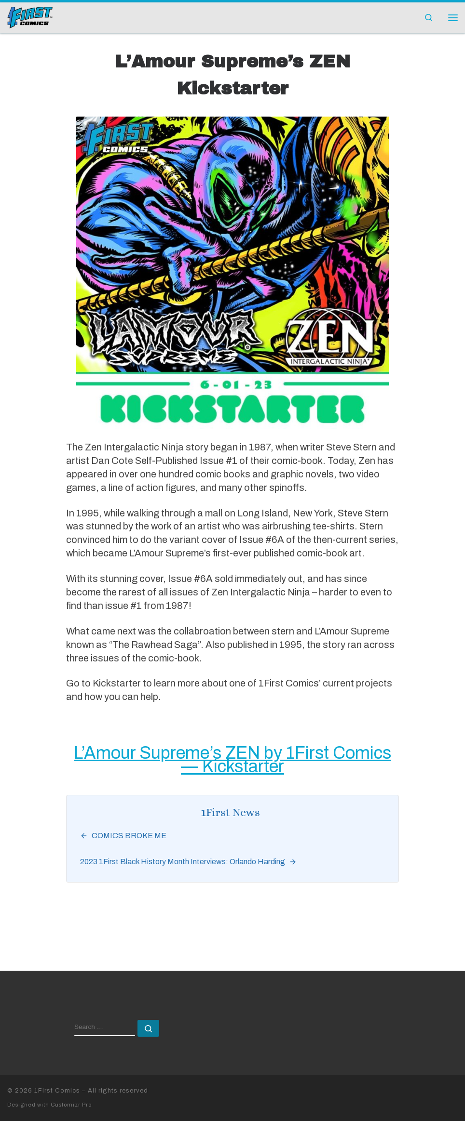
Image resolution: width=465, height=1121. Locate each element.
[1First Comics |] (30, 17)
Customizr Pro (71, 1105)
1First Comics (57, 1090)
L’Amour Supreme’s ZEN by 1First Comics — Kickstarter (232, 759)
